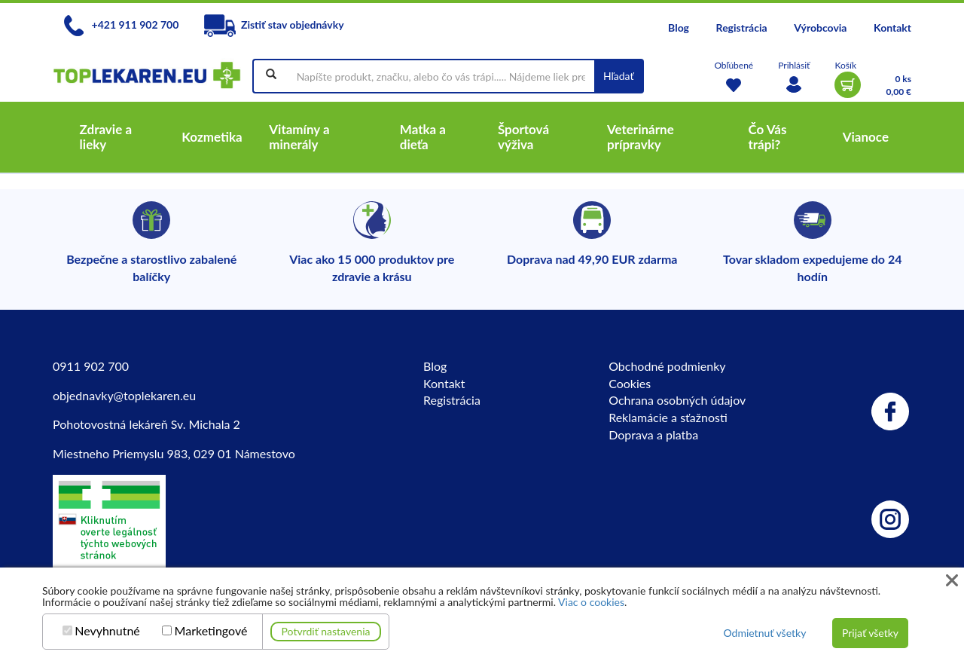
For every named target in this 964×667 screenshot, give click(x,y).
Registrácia (741, 27)
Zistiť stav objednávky (274, 24)
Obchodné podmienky (667, 366)
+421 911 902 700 (121, 24)
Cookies (630, 383)
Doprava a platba (653, 434)
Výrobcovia (820, 27)
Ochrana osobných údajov (677, 400)
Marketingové (211, 631)
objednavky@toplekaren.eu (124, 395)
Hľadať (618, 75)
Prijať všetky (870, 632)
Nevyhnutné (107, 631)
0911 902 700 (91, 366)
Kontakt (892, 27)
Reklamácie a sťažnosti (668, 417)
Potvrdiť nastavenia (326, 631)
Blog (678, 27)
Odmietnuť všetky (764, 632)
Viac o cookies (591, 601)
